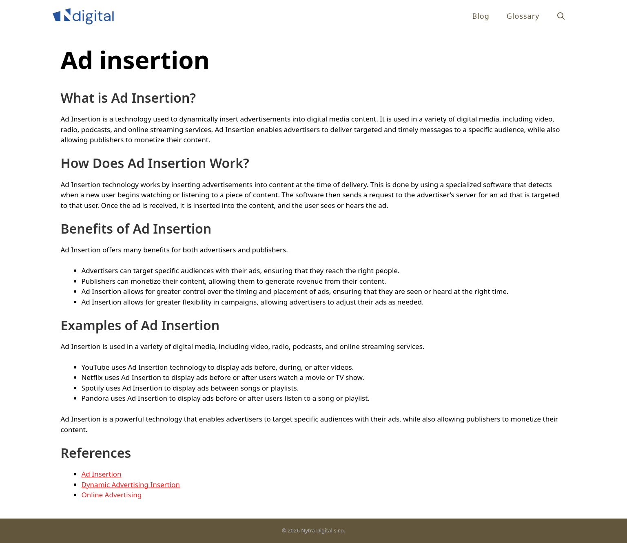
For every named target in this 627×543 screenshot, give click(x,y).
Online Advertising (112, 494)
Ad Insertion (102, 474)
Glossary (523, 16)
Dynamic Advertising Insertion (131, 484)
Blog (480, 16)
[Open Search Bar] (561, 16)
